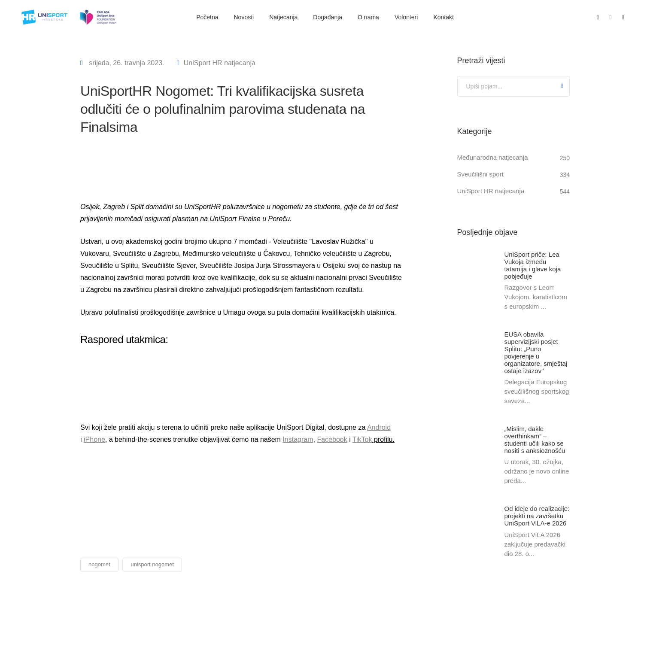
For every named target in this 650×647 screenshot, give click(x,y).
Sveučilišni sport (480, 174)
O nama (368, 17)
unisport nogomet (152, 564)
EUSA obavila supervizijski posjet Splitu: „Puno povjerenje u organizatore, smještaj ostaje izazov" (536, 353)
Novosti (244, 17)
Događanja (327, 17)
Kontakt (443, 17)
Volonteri (406, 17)
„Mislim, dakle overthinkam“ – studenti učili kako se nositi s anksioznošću (534, 440)
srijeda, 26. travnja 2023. (125, 63)
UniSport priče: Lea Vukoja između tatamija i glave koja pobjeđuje (532, 265)
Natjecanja (283, 17)
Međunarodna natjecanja (492, 157)
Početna (207, 17)
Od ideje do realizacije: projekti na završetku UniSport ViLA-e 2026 (537, 517)
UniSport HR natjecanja (219, 63)
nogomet (99, 564)
